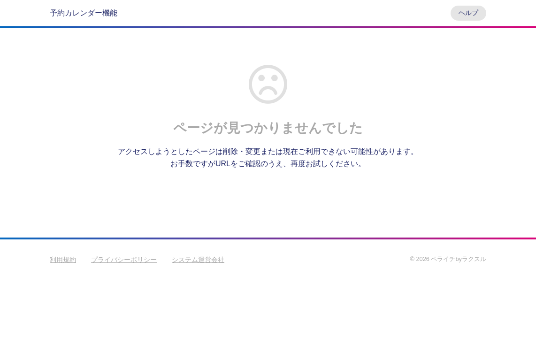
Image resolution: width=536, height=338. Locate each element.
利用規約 (63, 259)
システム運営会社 (198, 259)
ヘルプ (468, 12)
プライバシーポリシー (124, 259)
